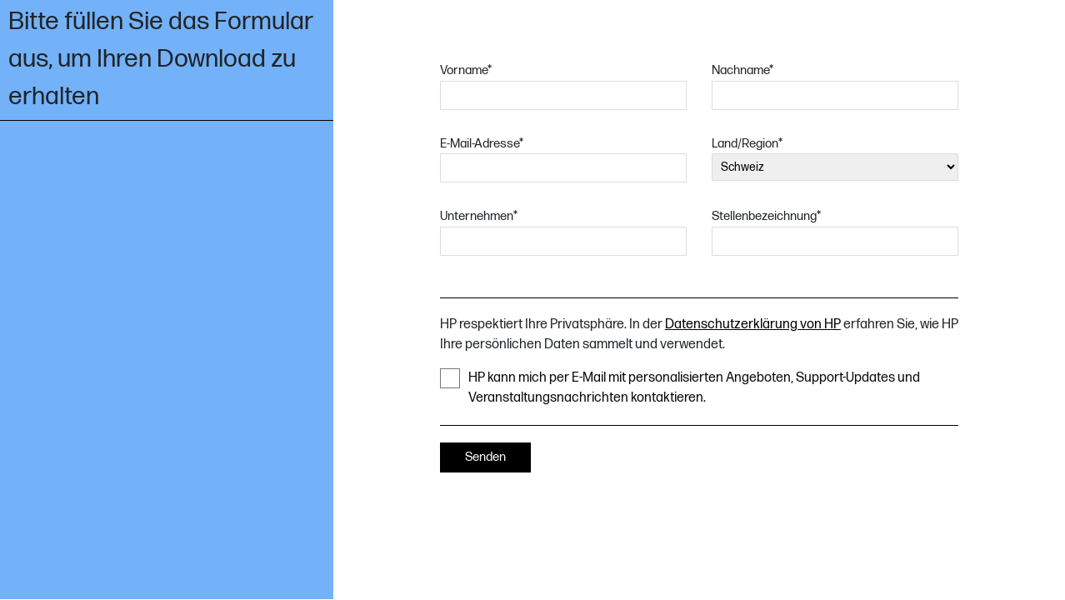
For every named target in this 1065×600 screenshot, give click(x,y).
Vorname (466, 70)
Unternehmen (479, 216)
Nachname (742, 70)
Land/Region (747, 144)
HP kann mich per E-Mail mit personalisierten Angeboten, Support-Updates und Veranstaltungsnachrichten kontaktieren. (680, 387)
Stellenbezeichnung (766, 216)
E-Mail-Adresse (481, 144)
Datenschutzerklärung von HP (753, 324)
